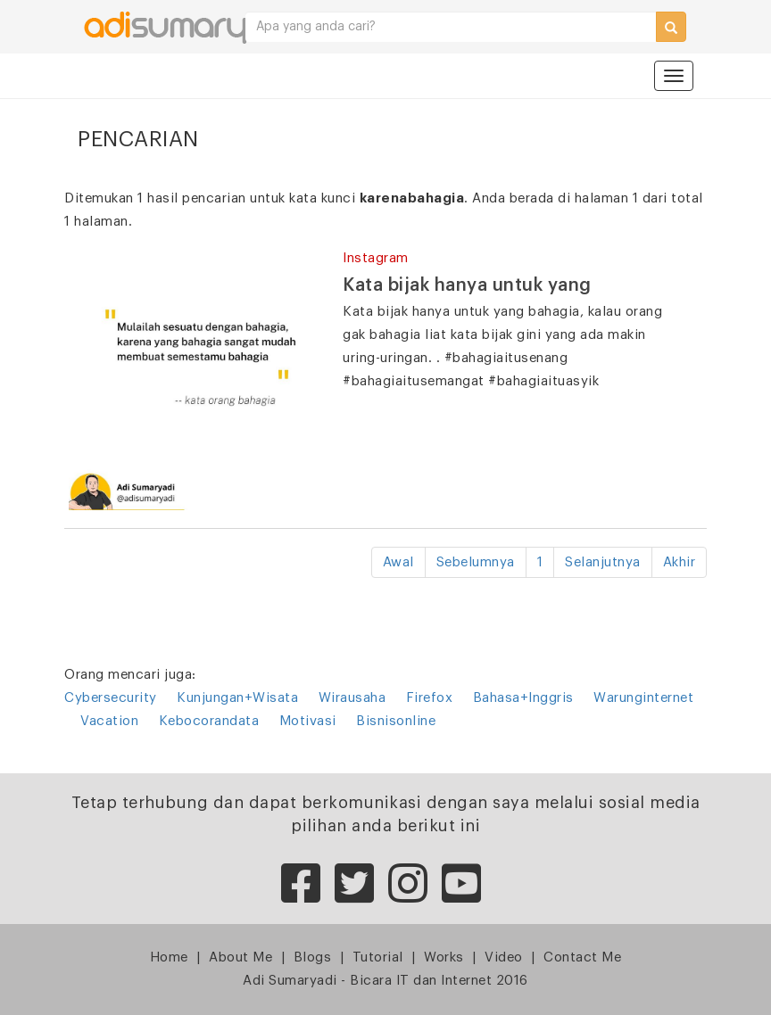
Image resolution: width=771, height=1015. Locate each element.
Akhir (679, 562)
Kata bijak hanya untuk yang (467, 285)
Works (444, 957)
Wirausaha (352, 698)
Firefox (429, 698)
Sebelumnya (475, 562)
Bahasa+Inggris (523, 698)
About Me (240, 957)
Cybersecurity (110, 698)
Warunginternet (643, 698)
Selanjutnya (603, 562)
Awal (398, 562)
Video (504, 957)
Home (169, 957)
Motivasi (307, 721)
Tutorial (377, 957)
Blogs (313, 957)
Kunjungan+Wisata (237, 698)
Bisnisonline (395, 721)
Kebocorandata (209, 721)
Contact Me (582, 957)
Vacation (109, 721)
